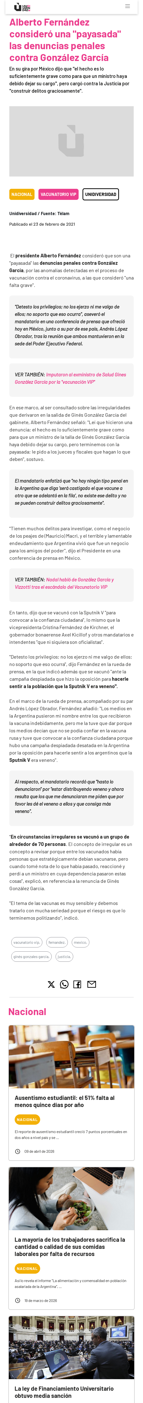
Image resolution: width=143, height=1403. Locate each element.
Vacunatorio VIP (58, 194)
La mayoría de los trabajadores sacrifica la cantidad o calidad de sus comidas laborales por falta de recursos (70, 1246)
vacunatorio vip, (26, 942)
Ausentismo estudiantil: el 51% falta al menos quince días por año (65, 1101)
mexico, (80, 942)
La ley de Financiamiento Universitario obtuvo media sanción (64, 1392)
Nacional (22, 194)
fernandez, (57, 942)
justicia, (64, 956)
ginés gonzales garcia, (31, 956)
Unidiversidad (100, 194)
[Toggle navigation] (127, 6)
